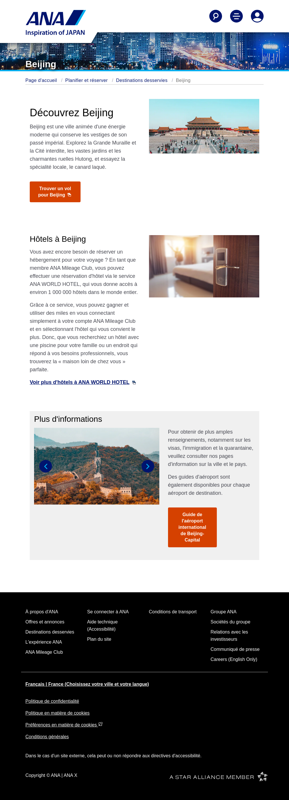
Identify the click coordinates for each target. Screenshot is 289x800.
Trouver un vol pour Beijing (54, 191)
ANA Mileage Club (44, 652)
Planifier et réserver (86, 80)
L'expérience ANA (43, 642)
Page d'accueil (41, 80)
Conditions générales (47, 736)
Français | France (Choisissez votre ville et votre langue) (87, 684)
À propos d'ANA (41, 611)
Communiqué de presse (235, 649)
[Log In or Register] (257, 16)
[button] (45, 466)
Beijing (183, 80)
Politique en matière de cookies (57, 713)
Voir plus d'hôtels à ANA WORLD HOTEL (83, 382)
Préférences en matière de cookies (64, 724)
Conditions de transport (173, 611)
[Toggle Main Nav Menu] (236, 16)
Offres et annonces (44, 621)
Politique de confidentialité (52, 701)
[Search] (215, 16)
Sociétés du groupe (230, 621)
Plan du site (99, 639)
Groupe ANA (223, 611)
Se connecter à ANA (108, 611)
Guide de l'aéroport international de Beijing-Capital (192, 527)
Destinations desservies (141, 80)
